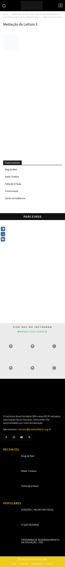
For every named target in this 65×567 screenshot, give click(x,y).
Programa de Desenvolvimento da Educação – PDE (40, 541)
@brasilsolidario (33, 331)
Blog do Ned (11, 169)
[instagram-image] (11, 346)
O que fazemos (30, 524)
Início (5, 14)
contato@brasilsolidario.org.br (34, 429)
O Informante (11, 191)
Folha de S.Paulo (13, 184)
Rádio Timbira (12, 177)
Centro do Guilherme (15, 198)
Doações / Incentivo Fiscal (37, 509)
